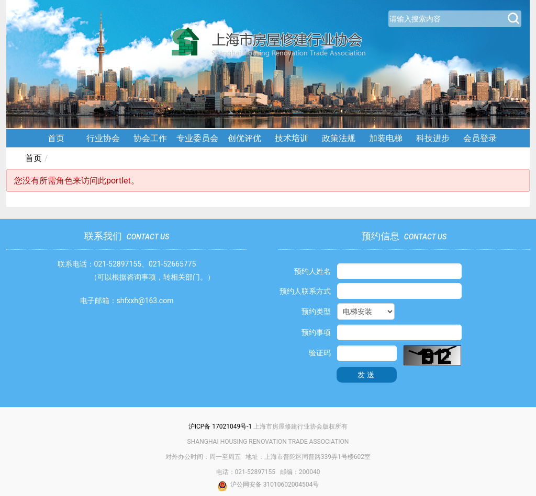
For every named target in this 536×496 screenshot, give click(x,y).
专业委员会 (197, 138)
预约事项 (316, 332)
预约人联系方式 (305, 291)
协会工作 (150, 138)
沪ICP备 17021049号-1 (220, 426)
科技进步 (433, 138)
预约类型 (316, 311)
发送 (367, 375)
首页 (56, 138)
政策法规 (338, 138)
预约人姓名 (312, 271)
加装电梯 (386, 138)
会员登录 (480, 138)
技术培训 (291, 138)
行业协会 (103, 138)
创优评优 (244, 138)
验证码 (320, 353)
